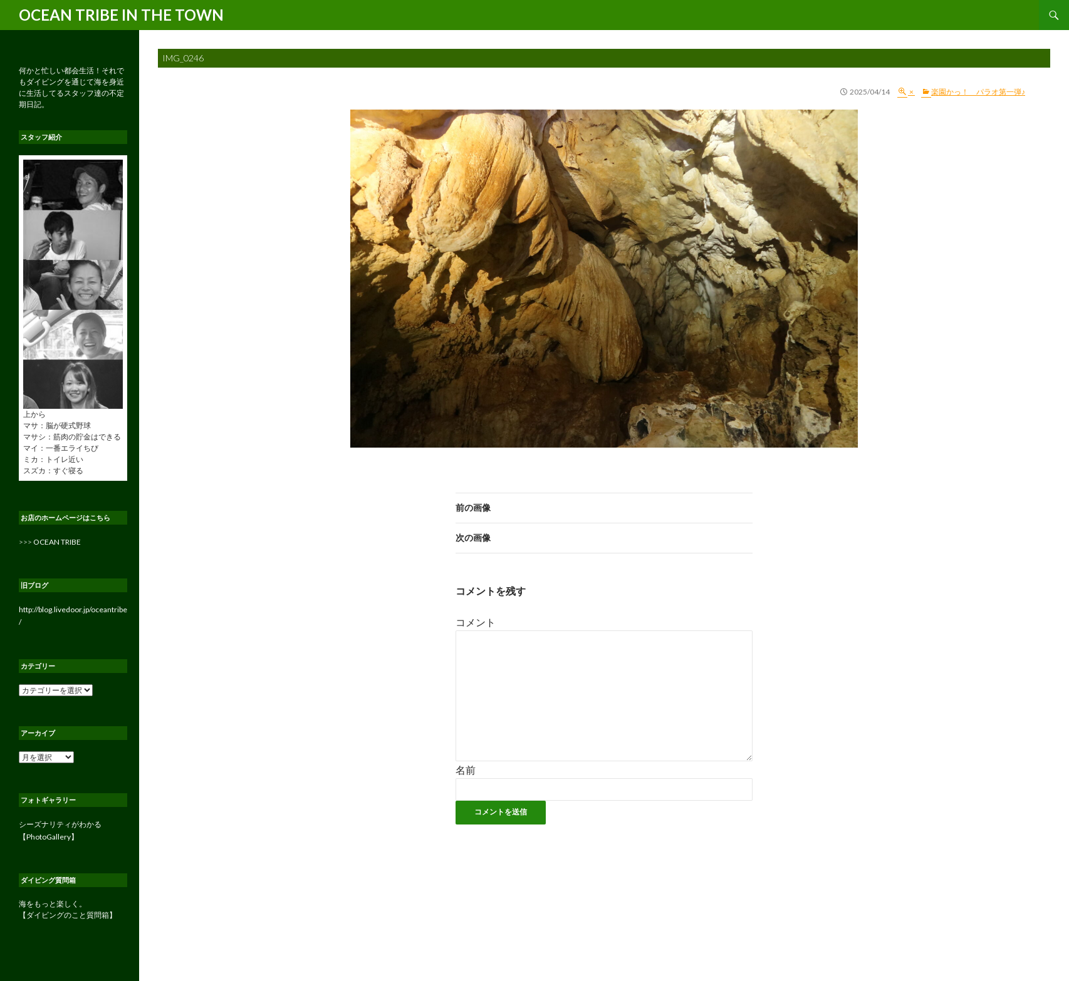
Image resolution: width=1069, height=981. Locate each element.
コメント (476, 622)
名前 (466, 770)
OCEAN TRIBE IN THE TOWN (121, 15)
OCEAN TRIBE (57, 542)
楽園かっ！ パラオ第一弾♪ (978, 91)
